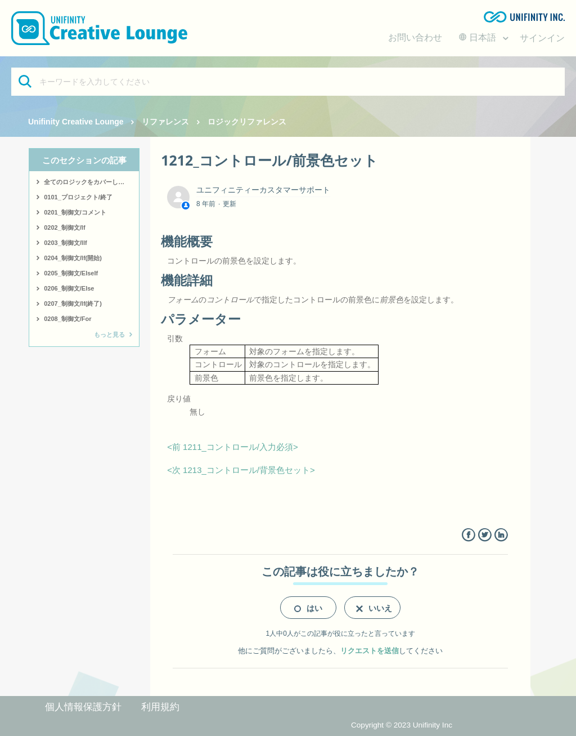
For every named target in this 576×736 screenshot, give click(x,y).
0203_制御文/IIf (65, 242)
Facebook (468, 535)
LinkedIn (501, 535)
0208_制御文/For (67, 318)
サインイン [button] (542, 38)
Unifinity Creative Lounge (76, 121)
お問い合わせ (415, 37)
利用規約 (160, 707)
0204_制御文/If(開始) (73, 258)
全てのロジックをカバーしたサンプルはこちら (91, 182)
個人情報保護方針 (83, 707)
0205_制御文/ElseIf (71, 273)
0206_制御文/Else (69, 288)
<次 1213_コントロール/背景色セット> (241, 470)
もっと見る (109, 334)
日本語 (478, 37)
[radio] (308, 607)
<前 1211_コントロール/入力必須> (232, 447)
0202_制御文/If (64, 227)
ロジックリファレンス (247, 121)
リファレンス (165, 121)
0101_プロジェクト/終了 (78, 197)
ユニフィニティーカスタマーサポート (263, 189)
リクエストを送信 (369, 650)
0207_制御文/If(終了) (73, 303)
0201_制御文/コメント (75, 212)
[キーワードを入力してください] (288, 82)
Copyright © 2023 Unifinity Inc (401, 725)
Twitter (485, 535)
